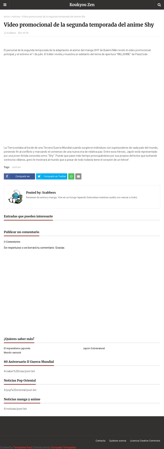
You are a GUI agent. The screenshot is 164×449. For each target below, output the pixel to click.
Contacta (100, 440)
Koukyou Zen (82, 4)
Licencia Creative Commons (145, 440)
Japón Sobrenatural (94, 348)
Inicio (7, 16)
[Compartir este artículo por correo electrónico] (78, 176)
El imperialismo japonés (17, 348)
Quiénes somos (117, 440)
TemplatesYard (22, 447)
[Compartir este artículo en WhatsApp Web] (71, 176)
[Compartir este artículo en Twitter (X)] (51, 176)
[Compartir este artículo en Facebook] (19, 176)
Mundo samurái (12, 352)
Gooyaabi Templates (63, 447)
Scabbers (11, 33)
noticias (15, 16)
